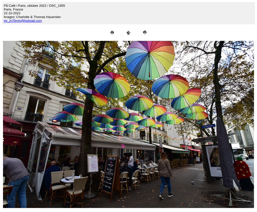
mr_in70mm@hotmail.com (23, 21)
